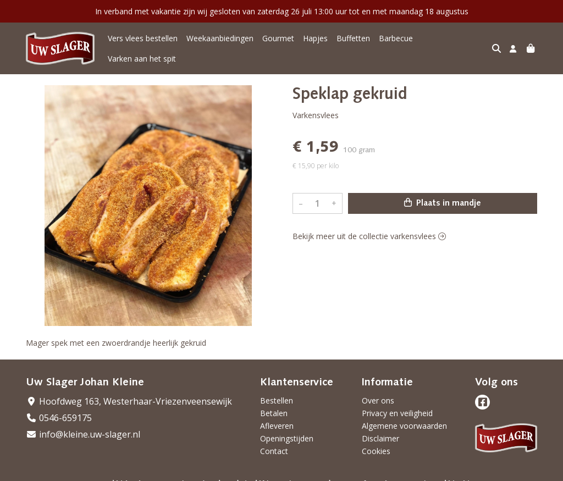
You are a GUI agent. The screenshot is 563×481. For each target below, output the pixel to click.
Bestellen (276, 393)
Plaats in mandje (442, 195)
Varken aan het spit (456, 45)
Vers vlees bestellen (143, 45)
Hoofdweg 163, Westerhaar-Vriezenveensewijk (129, 394)
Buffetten (353, 45)
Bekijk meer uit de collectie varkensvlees (369, 228)
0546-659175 (59, 410)
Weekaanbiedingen (219, 45)
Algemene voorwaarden (404, 418)
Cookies (376, 443)
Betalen (274, 405)
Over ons (378, 393)
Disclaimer (380, 430)
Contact (274, 443)
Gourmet (278, 45)
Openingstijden (286, 430)
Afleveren (277, 418)
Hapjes (315, 45)
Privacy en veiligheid (397, 405)
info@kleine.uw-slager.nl (83, 427)
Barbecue (396, 45)
